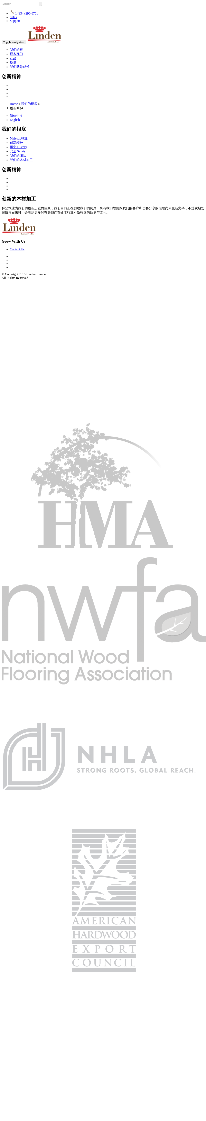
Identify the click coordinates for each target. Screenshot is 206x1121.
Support (15, 21)
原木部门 (16, 54)
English (15, 120)
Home (14, 104)
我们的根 (16, 49)
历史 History (18, 147)
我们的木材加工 (21, 160)
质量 (13, 62)
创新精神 (16, 142)
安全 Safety (18, 151)
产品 (13, 58)
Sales (13, 17)
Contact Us (17, 249)
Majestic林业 (19, 138)
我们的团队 (18, 155)
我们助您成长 (19, 67)
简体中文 (16, 115)
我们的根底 (29, 104)
